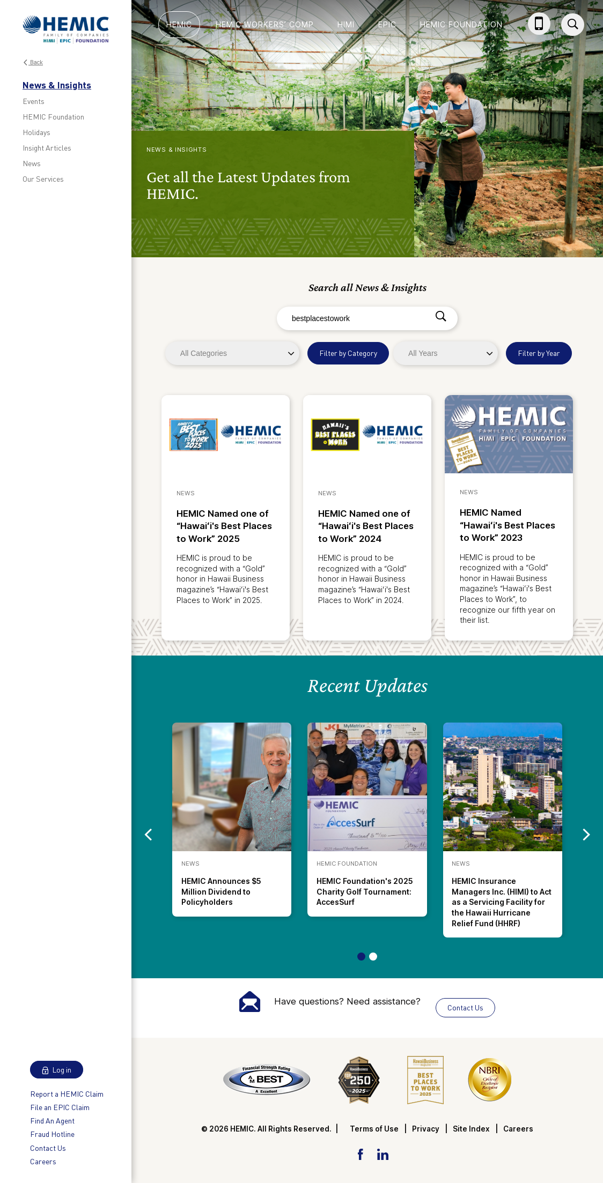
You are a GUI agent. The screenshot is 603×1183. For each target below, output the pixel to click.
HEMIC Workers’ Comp (265, 24)
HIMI (346, 24)
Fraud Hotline (52, 1134)
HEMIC (179, 24)
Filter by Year (539, 353)
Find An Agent (52, 1120)
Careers (43, 1161)
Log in (56, 1069)
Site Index (471, 1129)
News (32, 163)
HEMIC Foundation (53, 116)
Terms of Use (374, 1129)
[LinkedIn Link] (382, 1153)
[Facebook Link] (360, 1153)
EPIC (387, 24)
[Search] (441, 317)
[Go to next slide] (586, 834)
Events (34, 101)
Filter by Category (348, 353)
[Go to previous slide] (147, 834)
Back (33, 62)
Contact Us (48, 1147)
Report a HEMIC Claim (67, 1093)
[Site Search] (572, 24)
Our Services (43, 178)
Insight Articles (47, 147)
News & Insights (57, 85)
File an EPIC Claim (60, 1107)
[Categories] (232, 353)
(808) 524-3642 (541, 34)
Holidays (36, 132)
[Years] (445, 353)
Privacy (425, 1129)
